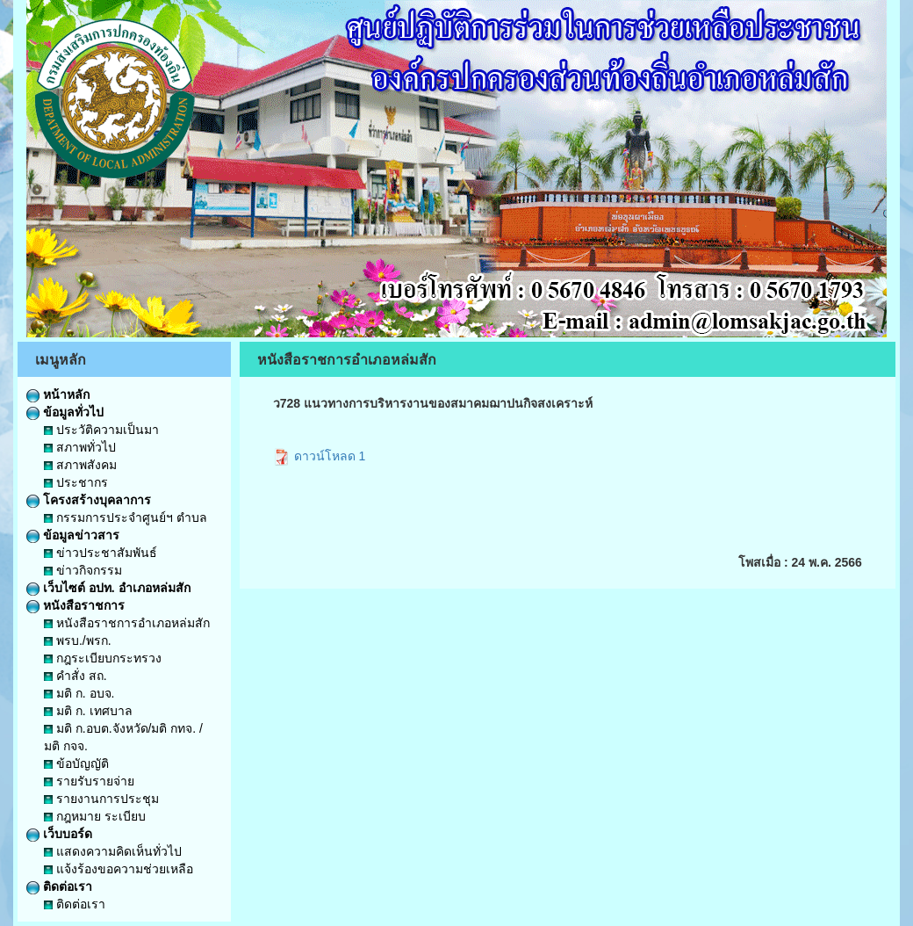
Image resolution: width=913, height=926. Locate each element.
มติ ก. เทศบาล (88, 711)
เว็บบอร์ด (59, 834)
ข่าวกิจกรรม (83, 570)
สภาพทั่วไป (80, 447)
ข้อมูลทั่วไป (65, 412)
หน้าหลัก (58, 394)
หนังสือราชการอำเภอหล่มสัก (127, 623)
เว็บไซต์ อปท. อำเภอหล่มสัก (108, 588)
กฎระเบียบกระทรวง (103, 658)
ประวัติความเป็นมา (101, 430)
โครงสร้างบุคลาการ (88, 500)
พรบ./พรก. (77, 640)
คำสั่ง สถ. (75, 676)
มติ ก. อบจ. (79, 693)
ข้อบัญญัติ (76, 763)
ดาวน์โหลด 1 (319, 456)
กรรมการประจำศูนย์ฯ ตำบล (125, 517)
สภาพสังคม (80, 465)
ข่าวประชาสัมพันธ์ (100, 553)
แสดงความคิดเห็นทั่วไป (113, 851)
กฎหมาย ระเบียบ (95, 816)
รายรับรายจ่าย (89, 781)
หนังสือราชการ (75, 605)
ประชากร (76, 482)
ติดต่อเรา (59, 886)
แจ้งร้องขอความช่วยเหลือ (118, 869)
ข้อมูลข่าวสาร (72, 535)
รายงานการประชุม (101, 799)
